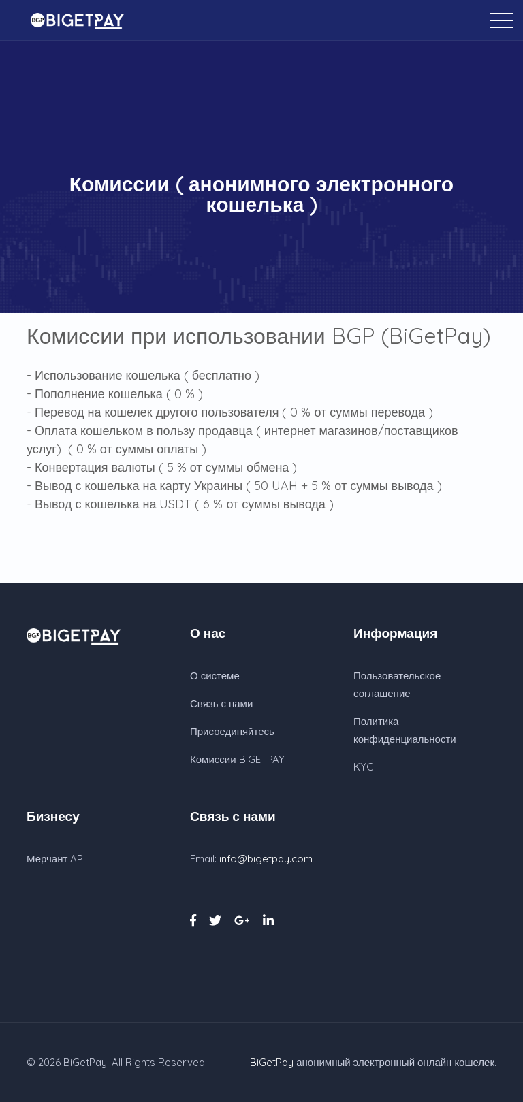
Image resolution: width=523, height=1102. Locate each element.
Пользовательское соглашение (397, 684)
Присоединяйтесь (232, 731)
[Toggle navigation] (506, 20)
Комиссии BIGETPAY (237, 759)
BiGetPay (85, 1062)
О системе (215, 675)
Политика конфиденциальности (404, 730)
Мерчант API (56, 858)
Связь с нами (221, 703)
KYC (363, 766)
